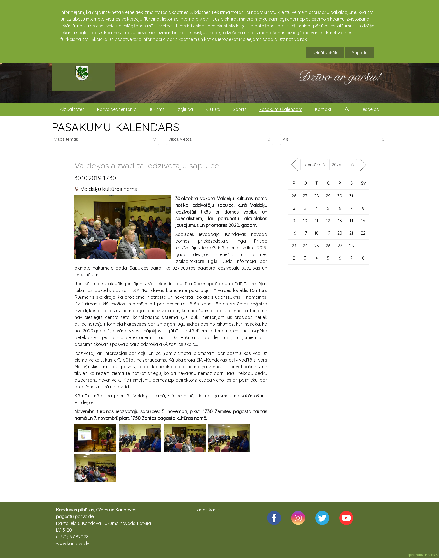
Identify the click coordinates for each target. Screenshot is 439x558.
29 (328, 195)
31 (351, 195)
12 (328, 220)
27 (305, 195)
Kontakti (323, 109)
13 (340, 220)
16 (294, 233)
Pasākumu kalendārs (280, 109)
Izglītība (185, 109)
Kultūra (213, 109)
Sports (240, 109)
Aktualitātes (72, 109)
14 (351, 220)
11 (316, 220)
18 (316, 233)
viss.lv (433, 554)
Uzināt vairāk (324, 52)
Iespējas (370, 109)
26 (294, 195)
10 (305, 220)
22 (363, 233)
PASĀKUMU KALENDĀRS (115, 127)
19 (328, 233)
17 (305, 233)
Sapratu (359, 52)
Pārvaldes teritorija (117, 109)
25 (316, 245)
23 (294, 245)
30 (339, 195)
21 (351, 233)
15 (363, 220)
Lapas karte (207, 510)
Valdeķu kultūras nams (109, 189)
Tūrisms (157, 109)
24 (305, 245)
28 (316, 195)
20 (339, 233)
